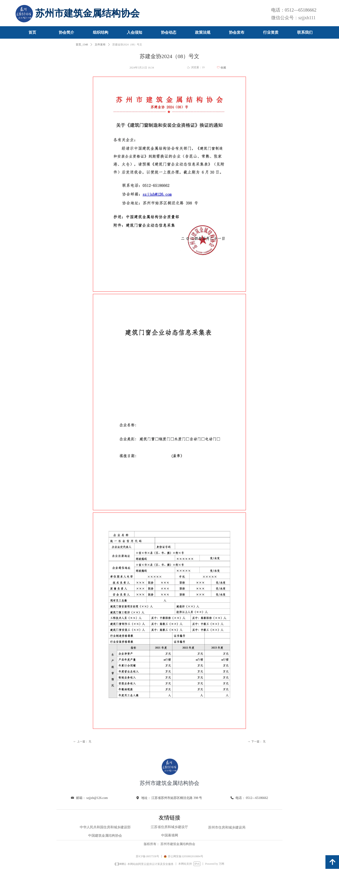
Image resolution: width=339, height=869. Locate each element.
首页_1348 (82, 44)
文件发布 (100, 44)
